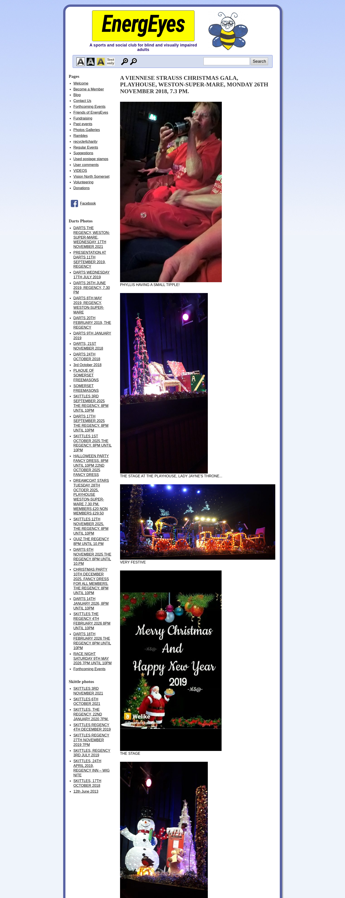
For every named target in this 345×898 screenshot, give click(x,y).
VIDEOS (80, 171)
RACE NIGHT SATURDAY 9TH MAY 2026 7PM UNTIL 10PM (92, 658)
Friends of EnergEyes (90, 112)
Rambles (80, 136)
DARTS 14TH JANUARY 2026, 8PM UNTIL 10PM (91, 603)
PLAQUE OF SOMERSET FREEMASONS (86, 375)
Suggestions (83, 153)
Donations (81, 188)
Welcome (80, 83)
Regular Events (85, 147)
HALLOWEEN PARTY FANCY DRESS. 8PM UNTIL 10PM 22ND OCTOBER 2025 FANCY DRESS (91, 465)
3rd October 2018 (87, 365)
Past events (82, 124)
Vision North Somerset (91, 176)
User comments (86, 165)
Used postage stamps (90, 159)
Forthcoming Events (89, 106)
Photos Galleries (86, 130)
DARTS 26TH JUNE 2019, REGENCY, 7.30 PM (91, 287)
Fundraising (82, 118)
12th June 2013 (85, 791)
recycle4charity (85, 141)
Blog (77, 95)
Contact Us (82, 101)
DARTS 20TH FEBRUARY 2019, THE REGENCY (92, 322)
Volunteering (83, 182)
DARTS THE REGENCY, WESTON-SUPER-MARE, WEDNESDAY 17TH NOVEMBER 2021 (91, 237)
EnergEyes (143, 24)
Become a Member (88, 89)
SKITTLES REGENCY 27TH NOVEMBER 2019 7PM (91, 740)
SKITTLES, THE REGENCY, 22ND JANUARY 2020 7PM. (91, 714)
